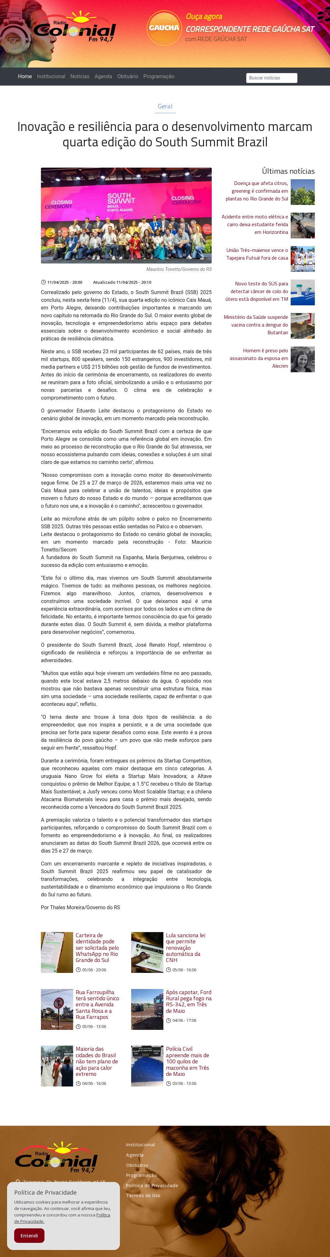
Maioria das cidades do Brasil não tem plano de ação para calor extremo (97, 1061)
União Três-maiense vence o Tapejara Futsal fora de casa (257, 254)
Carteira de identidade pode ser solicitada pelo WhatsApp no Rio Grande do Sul (97, 947)
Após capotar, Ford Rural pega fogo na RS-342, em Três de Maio (189, 1001)
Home (26, 76)
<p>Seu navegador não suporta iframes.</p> (214, 50)
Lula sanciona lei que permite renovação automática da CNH (185, 947)
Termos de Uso (143, 1195)
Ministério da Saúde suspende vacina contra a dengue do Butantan (256, 324)
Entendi (29, 1236)
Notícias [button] (80, 76)
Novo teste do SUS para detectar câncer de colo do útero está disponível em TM (257, 291)
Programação (158, 76)
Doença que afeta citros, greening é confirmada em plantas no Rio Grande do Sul (257, 190)
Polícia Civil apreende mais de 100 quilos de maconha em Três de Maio (187, 1061)
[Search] (271, 78)
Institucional (51, 76)
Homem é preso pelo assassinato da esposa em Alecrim (259, 358)
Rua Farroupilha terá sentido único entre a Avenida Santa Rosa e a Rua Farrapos (97, 1004)
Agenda (103, 76)
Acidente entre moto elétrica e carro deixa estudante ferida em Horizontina (255, 224)
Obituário (127, 76)
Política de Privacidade (152, 1185)
